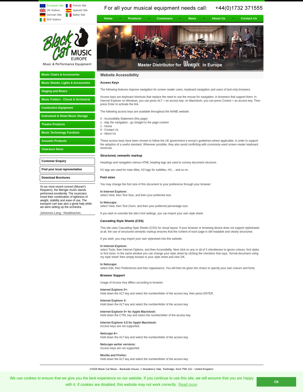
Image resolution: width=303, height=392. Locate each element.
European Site (55, 5)
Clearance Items (52, 149)
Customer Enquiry (54, 161)
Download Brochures (56, 177)
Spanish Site (80, 10)
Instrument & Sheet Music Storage (65, 116)
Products (134, 18)
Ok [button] (276, 382)
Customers (165, 18)
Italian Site (79, 14)
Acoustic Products (54, 141)
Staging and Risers (54, 91)
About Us (218, 18)
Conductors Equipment (57, 107)
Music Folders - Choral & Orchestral (66, 99)
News (192, 18)
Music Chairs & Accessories (61, 74)
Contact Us (249, 18)
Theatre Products (53, 124)
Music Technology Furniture (61, 132)
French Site (79, 5)
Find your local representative (62, 169)
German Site (54, 14)
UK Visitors (53, 10)
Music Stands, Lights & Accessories (66, 83)
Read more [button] (187, 385)
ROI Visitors (54, 19)
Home (108, 18)
